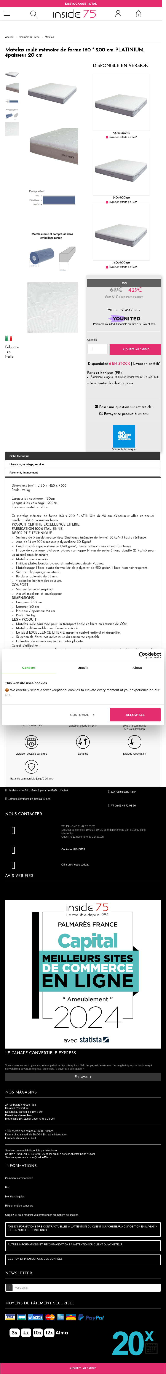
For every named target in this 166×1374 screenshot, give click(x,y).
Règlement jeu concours (19, 1205)
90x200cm (121, 133)
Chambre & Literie (29, 37)
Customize (82, 715)
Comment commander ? (19, 1178)
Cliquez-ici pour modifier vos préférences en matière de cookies (41, 1214)
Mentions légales (15, 1196)
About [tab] (137, 667)
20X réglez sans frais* (122, 791)
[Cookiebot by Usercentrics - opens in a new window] (142, 655)
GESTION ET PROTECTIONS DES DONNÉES (35, 1258)
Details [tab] (83, 667)
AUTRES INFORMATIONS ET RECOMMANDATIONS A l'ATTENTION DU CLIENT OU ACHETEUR (65, 1244)
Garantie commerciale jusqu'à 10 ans (27, 798)
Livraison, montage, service (27, 464)
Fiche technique (19, 456)
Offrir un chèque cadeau (75, 864)
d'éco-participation (130, 296)
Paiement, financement (24, 472)
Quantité (92, 339)
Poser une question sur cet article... (126, 407)
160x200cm (121, 263)
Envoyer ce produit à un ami (126, 414)
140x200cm (121, 198)
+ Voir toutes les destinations (110, 383)
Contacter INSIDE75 (73, 849)
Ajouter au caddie (136, 349)
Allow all (135, 715)
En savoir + (83, 1077)
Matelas (49, 37)
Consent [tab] (28, 667)
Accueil (9, 37)
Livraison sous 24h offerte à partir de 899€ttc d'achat (36, 790)
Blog (7, 1187)
